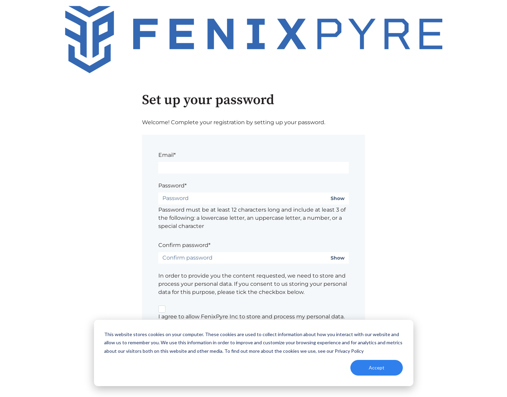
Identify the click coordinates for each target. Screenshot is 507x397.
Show (338, 198)
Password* (172, 185)
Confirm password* (184, 245)
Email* (167, 155)
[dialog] (253, 353)
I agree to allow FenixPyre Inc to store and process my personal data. (251, 316)
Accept (376, 367)
